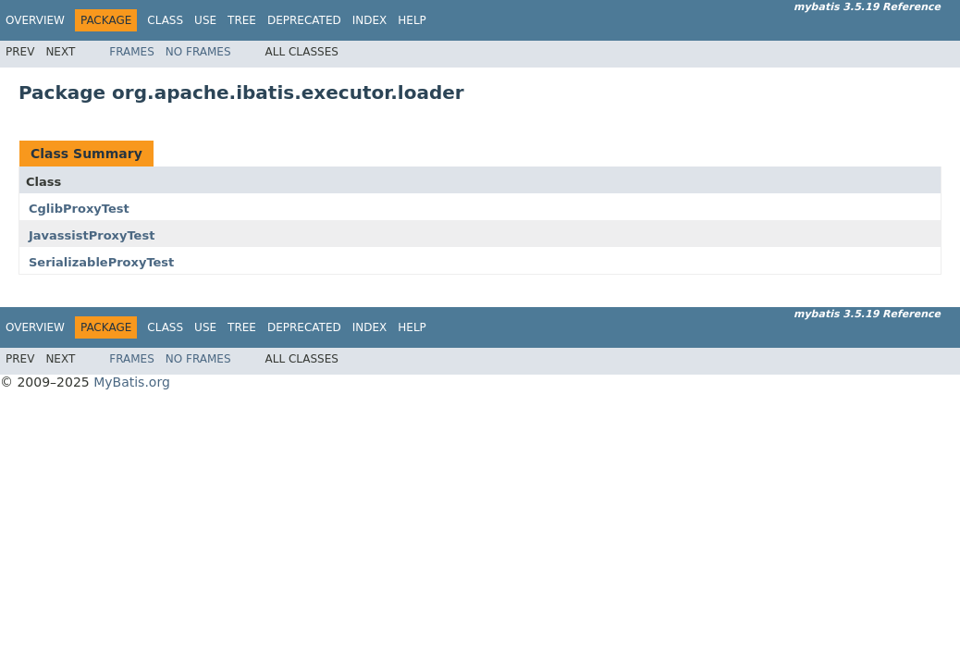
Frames (131, 51)
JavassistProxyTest (91, 235)
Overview (35, 20)
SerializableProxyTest (101, 262)
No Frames (198, 51)
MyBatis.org (131, 382)
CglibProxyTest (79, 209)
